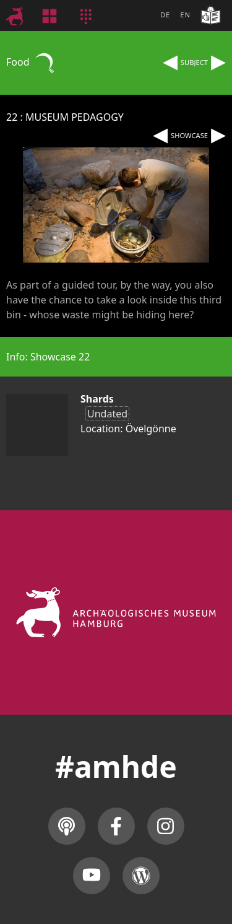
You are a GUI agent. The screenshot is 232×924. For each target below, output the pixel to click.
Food (31, 62)
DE (165, 14)
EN (185, 14)
